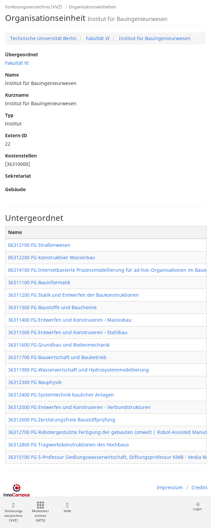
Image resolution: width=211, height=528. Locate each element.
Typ (9, 115)
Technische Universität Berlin (43, 38)
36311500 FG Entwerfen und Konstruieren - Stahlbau (67, 332)
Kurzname (17, 95)
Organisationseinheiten (92, 7)
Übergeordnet (21, 54)
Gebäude (15, 189)
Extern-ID (16, 135)
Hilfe (67, 507)
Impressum (170, 487)
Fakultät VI (97, 38)
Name (12, 74)
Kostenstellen (21, 155)
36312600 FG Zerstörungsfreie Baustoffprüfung (61, 419)
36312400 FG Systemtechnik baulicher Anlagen (61, 394)
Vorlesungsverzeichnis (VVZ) (33, 7)
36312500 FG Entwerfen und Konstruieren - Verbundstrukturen (79, 407)
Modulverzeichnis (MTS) (40, 512)
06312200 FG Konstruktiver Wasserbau (51, 257)
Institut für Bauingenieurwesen (154, 38)
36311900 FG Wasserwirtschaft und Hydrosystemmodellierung (78, 369)
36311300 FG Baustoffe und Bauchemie (52, 307)
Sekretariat (18, 176)
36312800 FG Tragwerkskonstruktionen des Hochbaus (68, 444)
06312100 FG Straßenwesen (39, 245)
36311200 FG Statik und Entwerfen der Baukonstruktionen (73, 295)
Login (197, 506)
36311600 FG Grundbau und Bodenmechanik (59, 345)
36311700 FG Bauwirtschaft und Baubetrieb (57, 357)
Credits (199, 487)
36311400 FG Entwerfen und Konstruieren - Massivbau (69, 320)
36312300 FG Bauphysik (34, 382)
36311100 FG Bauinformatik (39, 282)
